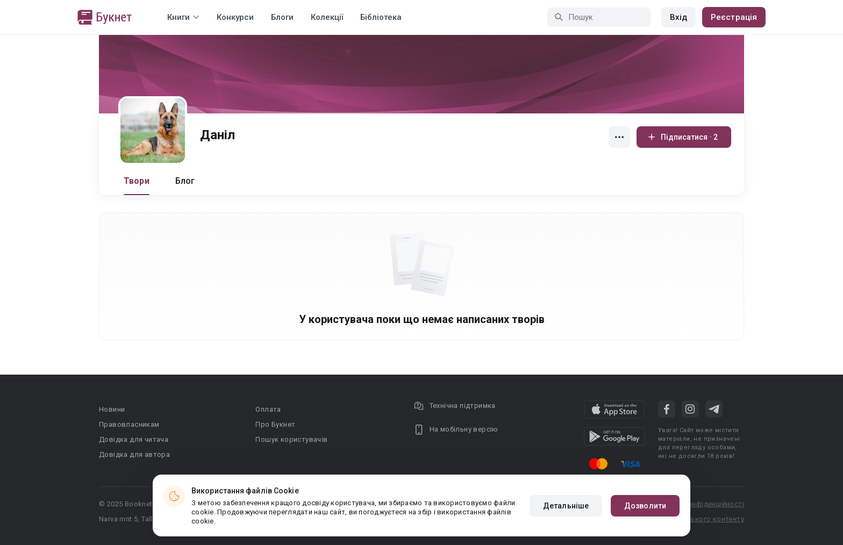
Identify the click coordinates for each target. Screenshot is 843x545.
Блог (185, 181)
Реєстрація (734, 17)
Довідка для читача (133, 439)
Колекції (327, 17)
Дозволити (645, 505)
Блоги (282, 17)
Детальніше (566, 505)
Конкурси (235, 17)
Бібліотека (381, 17)
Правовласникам (129, 424)
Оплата (268, 409)
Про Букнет (275, 424)
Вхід (678, 17)
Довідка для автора (134, 454)
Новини (112, 409)
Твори (136, 181)
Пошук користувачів (291, 439)
